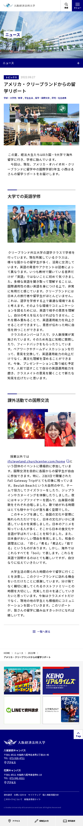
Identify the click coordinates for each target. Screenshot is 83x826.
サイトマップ (34, 795)
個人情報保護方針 (50, 795)
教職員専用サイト (32, 799)
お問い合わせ (20, 795)
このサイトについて (13, 799)
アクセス (10, 762)
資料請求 (8, 795)
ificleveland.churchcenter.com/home (36, 461)
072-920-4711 (17, 758)
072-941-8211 (17, 778)
